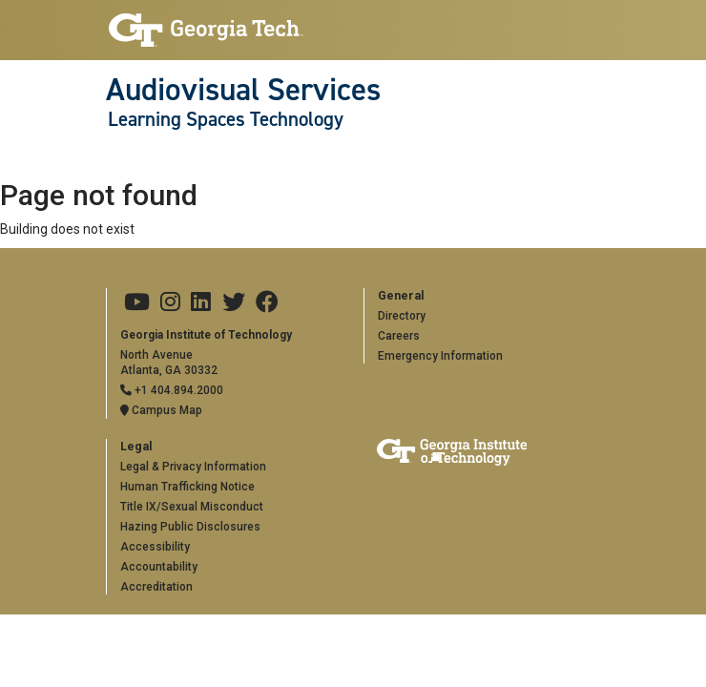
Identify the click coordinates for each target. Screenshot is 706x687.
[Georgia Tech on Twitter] (233, 302)
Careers (399, 336)
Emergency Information (440, 356)
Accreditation (156, 586)
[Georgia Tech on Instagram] (170, 302)
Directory (402, 316)
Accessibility (155, 546)
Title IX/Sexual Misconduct (191, 506)
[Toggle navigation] (116, 158)
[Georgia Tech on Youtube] (137, 302)
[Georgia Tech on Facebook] (267, 302)
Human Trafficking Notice (187, 486)
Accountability (158, 566)
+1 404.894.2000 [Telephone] (171, 390)
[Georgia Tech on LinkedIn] (201, 302)
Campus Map (161, 410)
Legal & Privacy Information (193, 466)
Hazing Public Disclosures (190, 526)
